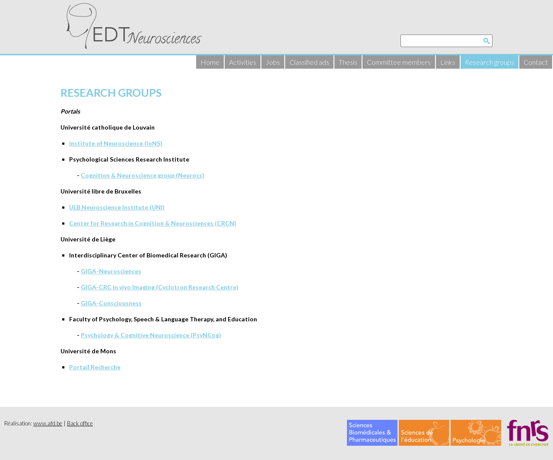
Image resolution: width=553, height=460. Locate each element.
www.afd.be (47, 423)
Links (447, 62)
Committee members (399, 62)
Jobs (273, 62)
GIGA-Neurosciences (111, 271)
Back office (80, 423)
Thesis (348, 62)
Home (209, 62)
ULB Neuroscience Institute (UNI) (117, 207)
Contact (536, 62)
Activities (242, 62)
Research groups (489, 62)
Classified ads (309, 62)
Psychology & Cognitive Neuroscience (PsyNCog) (151, 335)
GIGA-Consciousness (111, 303)
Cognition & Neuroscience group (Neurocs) (142, 175)
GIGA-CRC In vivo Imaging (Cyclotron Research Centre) (159, 287)
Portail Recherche (95, 367)
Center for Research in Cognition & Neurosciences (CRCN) (152, 223)
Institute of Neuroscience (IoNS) (115, 143)
